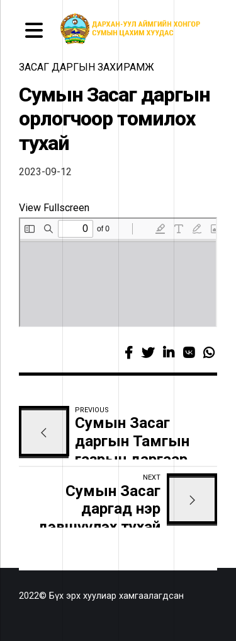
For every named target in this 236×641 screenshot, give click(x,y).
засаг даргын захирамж (86, 67)
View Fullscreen (54, 208)
